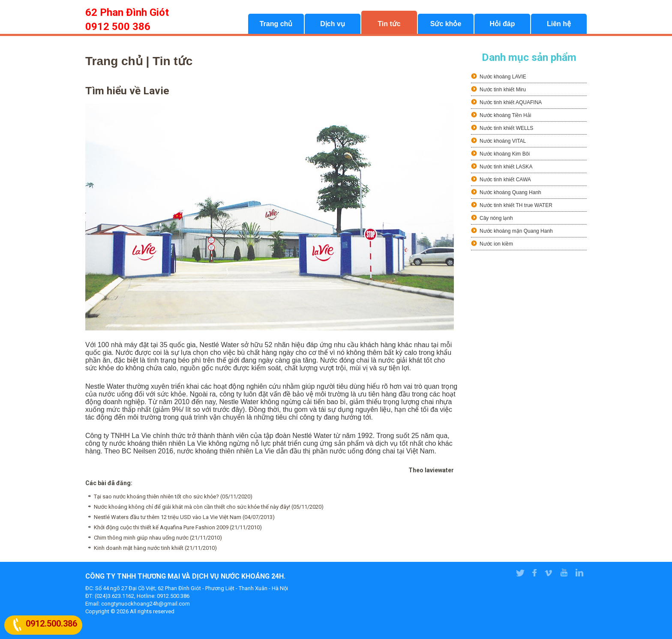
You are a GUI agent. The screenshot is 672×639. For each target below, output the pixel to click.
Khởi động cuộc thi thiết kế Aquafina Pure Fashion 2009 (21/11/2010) (178, 527)
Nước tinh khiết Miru (503, 90)
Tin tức (389, 23)
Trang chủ (276, 23)
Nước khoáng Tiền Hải (505, 115)
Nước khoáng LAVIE (503, 77)
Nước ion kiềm (496, 244)
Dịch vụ (332, 23)
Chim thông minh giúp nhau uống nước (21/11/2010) (158, 537)
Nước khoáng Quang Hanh (510, 192)
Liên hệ (559, 23)
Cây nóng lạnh (496, 218)
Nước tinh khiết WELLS (506, 128)
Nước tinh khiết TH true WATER (516, 205)
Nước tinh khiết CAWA (505, 180)
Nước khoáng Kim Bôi (505, 154)
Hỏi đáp (502, 23)
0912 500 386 (117, 27)
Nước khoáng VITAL (503, 141)
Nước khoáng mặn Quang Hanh (516, 231)
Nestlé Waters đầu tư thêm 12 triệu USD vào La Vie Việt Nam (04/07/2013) (184, 517)
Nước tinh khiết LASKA (506, 167)
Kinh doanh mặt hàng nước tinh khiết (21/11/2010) (155, 548)
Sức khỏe (446, 23)
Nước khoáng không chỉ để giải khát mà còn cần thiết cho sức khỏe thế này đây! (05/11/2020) (209, 507)
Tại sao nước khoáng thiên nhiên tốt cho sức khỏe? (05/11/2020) (173, 496)
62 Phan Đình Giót (127, 12)
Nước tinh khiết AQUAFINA (511, 102)
